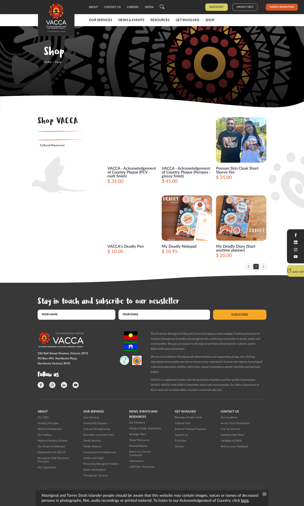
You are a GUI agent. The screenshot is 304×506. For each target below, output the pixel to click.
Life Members (137, 422)
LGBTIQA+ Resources (142, 467)
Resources (159, 20)
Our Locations (229, 417)
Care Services (91, 417)
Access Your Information (235, 423)
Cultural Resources (52, 145)
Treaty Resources (139, 440)
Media (149, 7)
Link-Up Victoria (230, 429)
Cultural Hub (182, 423)
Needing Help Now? (233, 435)
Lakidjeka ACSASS (231, 440)
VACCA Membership (50, 429)
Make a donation (282, 7)
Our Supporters (47, 467)
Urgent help (245, 7)
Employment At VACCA (51, 452)
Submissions (136, 461)
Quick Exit (216, 7)
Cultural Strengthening (96, 429)
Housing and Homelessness (99, 452)
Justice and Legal (93, 458)
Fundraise (180, 440)
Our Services (100, 20)
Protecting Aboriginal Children (101, 464)
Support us (181, 435)
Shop (210, 20)
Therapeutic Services (95, 475)
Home (48, 62)
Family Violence (92, 446)
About (93, 7)
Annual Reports (138, 446)
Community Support (95, 423)
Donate (179, 446)
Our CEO (43, 417)
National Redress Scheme (53, 440)
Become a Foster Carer (188, 417)
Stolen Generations (94, 469)
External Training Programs (190, 429)
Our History (45, 435)
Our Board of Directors (51, 446)
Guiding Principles (48, 423)
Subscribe (239, 314)
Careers (133, 7)
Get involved (187, 20)
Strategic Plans (137, 434)
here (245, 501)
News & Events (131, 20)
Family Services (92, 440)
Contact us (112, 7)
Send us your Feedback (234, 446)
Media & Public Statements (145, 428)
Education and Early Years (98, 435)
